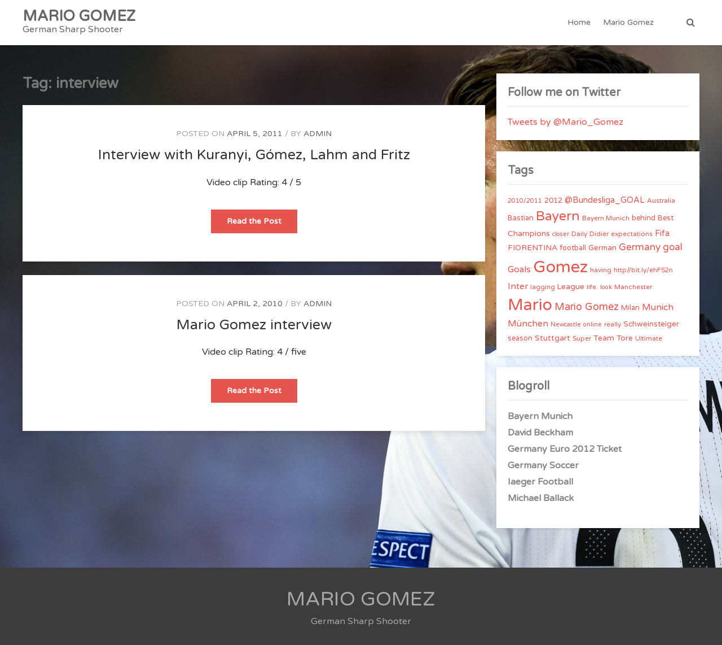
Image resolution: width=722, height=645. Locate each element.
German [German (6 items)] (602, 247)
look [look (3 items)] (606, 287)
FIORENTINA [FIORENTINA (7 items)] (532, 247)
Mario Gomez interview (254, 324)
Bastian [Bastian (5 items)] (521, 218)
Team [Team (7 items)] (603, 338)
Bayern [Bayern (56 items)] (558, 216)
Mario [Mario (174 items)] (530, 305)
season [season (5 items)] (520, 338)
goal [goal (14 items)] (673, 247)
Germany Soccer (543, 465)
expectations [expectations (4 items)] (632, 234)
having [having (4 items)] (600, 270)
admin (317, 133)
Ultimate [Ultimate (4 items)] (648, 338)
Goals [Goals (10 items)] (519, 269)
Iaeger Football (540, 481)
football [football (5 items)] (573, 247)
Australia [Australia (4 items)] (661, 200)
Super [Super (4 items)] (582, 338)
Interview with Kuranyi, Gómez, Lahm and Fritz (254, 154)
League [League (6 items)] (570, 286)
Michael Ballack (541, 498)
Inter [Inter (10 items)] (518, 286)
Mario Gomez (628, 22)
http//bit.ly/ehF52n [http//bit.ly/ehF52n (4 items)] (643, 270)
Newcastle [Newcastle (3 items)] (566, 324)
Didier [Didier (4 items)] (599, 234)
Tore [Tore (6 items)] (625, 338)
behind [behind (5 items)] (643, 218)
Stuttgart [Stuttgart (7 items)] (552, 338)
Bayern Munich (540, 416)
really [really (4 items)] (612, 324)
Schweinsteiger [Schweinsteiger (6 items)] (651, 324)
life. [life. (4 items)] (592, 287)
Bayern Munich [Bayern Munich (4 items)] (605, 218)
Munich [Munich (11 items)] (657, 307)
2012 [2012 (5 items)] (553, 200)
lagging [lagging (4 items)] (542, 287)
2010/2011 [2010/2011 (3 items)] (525, 200)
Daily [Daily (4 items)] (579, 234)
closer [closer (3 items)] (560, 234)
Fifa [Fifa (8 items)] (662, 233)
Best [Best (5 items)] (665, 218)
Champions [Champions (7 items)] (529, 233)
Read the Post (262, 224)
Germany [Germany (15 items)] (640, 247)
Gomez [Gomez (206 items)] (560, 267)
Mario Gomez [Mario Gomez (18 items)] (586, 306)
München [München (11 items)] (528, 323)
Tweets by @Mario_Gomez (565, 122)
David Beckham (540, 432)
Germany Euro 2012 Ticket (565, 449)
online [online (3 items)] (592, 324)
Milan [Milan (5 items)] (630, 307)
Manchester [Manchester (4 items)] (633, 287)
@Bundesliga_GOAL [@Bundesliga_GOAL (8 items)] (605, 200)
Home (579, 22)
